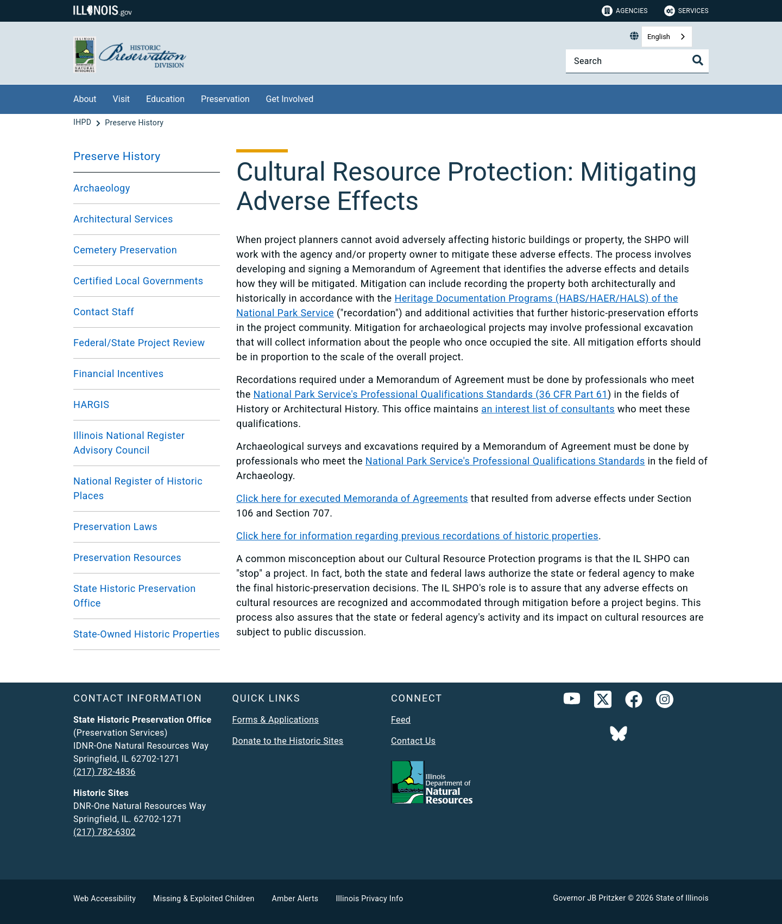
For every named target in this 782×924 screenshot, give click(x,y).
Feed (401, 720)
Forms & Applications (275, 720)
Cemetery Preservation (125, 250)
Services (686, 10)
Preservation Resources (127, 557)
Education (165, 99)
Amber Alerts (295, 898)
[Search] (637, 61)
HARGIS (91, 404)
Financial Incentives (118, 373)
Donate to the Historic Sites (288, 741)
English (658, 37)
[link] (602, 701)
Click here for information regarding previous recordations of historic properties (417, 535)
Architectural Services (123, 219)
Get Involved (290, 99)
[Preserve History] (134, 122)
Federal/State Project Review (139, 342)
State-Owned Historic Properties (146, 634)
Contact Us (413, 741)
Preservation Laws (115, 526)
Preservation (225, 99)
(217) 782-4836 (104, 772)
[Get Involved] (321, 97)
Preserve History (117, 156)
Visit (121, 99)
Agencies (625, 10)
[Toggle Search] (697, 60)
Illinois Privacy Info (369, 898)
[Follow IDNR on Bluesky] (618, 734)
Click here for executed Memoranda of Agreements (352, 498)
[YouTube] (572, 701)
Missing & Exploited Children (203, 898)
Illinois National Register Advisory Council (129, 443)
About (85, 99)
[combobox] (666, 36)
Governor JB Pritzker (589, 898)
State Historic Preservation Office (134, 596)
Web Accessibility (104, 898)
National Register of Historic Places (138, 488)
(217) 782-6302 (104, 832)
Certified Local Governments (138, 280)
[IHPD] (83, 122)
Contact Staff (103, 311)
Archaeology (101, 188)
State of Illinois (682, 898)
